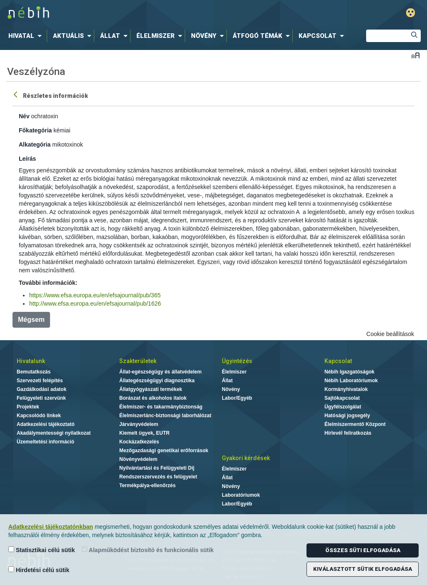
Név (24, 116)
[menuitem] (26, 36)
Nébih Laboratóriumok (351, 380)
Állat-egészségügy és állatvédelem (160, 372)
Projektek (28, 407)
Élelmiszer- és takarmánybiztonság (160, 407)
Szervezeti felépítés (40, 380)
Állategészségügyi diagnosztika (157, 380)
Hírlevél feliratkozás (348, 433)
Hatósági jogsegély (347, 415)
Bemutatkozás (33, 372)
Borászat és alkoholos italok (152, 398)
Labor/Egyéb (237, 398)
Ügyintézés (237, 361)
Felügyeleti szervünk (41, 398)
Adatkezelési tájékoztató (46, 424)
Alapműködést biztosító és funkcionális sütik (148, 549)
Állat (227, 380)
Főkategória (35, 130)
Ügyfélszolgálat (342, 407)
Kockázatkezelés (139, 442)
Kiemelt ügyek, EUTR (144, 433)
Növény (231, 389)
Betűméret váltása (415, 55)
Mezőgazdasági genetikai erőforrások (163, 450)
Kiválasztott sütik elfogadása (362, 569)
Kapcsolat (338, 361)
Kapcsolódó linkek (39, 415)
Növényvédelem (138, 459)
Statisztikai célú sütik (41, 549)
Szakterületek (137, 361)
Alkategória (34, 144)
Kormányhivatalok (346, 389)
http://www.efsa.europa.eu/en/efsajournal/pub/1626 (95, 303)
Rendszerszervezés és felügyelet (158, 477)
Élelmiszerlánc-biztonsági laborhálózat (165, 415)
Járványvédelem (138, 424)
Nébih (126, 13)
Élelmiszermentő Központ (355, 424)
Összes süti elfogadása (362, 550)
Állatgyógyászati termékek (150, 389)
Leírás (27, 158)
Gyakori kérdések (246, 458)
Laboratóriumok (241, 495)
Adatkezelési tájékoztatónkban (50, 526)
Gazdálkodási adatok (41, 389)
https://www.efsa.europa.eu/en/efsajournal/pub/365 (95, 295)
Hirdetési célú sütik (38, 569)
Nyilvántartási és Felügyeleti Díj (156, 468)
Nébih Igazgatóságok (349, 372)
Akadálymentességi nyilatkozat (53, 433)
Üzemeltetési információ (45, 442)
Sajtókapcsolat (342, 398)
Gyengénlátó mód (410, 12)
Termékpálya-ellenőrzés (147, 485)
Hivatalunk (31, 361)
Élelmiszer (234, 372)
